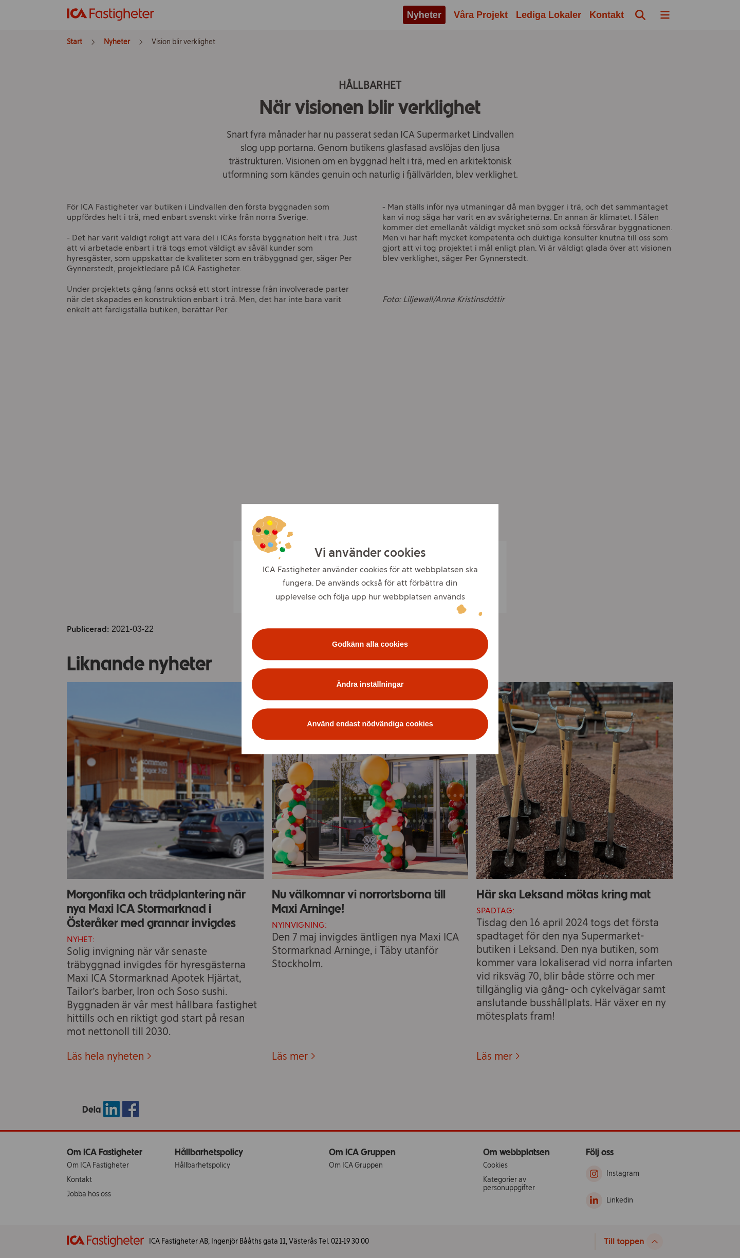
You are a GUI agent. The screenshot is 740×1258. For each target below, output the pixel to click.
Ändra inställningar (369, 684)
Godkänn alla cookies (370, 644)
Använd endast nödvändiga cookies (370, 724)
